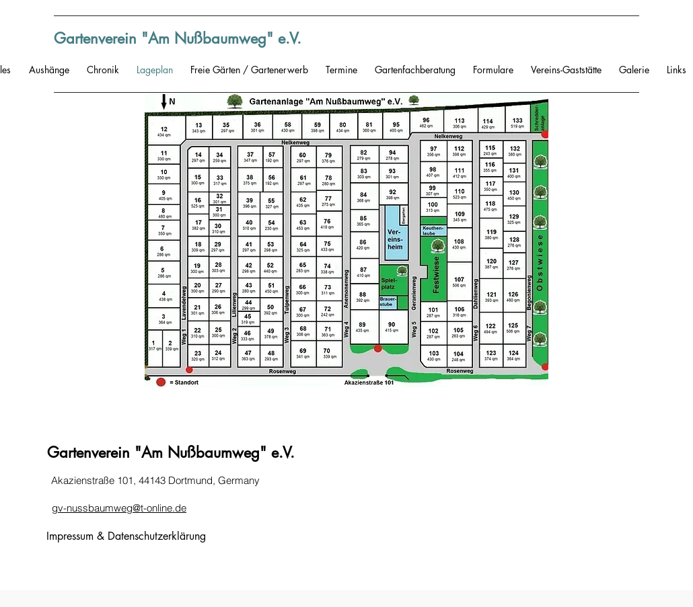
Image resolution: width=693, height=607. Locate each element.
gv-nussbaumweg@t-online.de (119, 507)
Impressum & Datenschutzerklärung (126, 536)
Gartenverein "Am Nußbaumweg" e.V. (177, 38)
